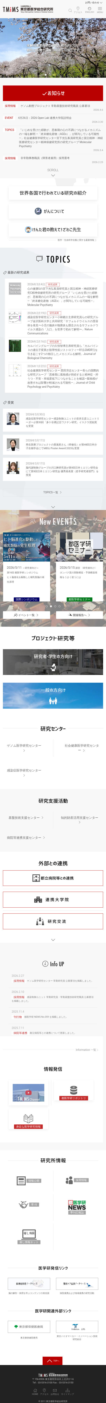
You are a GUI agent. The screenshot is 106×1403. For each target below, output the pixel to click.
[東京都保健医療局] (29, 1327)
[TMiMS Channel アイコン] (28, 1092)
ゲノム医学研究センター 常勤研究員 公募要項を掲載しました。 (60, 980)
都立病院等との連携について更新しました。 (53, 1033)
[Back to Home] (28, 9)
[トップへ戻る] (53, 1361)
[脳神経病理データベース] (29, 1284)
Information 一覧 (87, 1050)
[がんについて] (53, 211)
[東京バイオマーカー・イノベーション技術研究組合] (77, 1327)
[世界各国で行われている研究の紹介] (53, 193)
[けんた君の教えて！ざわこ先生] (53, 230)
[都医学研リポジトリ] (74, 1092)
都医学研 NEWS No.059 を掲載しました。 (46, 1016)
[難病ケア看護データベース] (77, 1284)
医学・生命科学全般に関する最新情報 (77, 240)
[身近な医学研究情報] (28, 1118)
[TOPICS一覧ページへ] (53, 492)
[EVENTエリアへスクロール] (53, 507)
